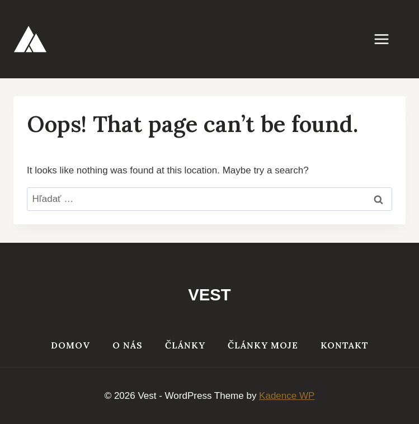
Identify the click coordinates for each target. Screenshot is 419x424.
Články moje (263, 345)
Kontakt (345, 345)
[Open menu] (387, 38)
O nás (127, 345)
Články (185, 345)
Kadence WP (286, 395)
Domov (70, 345)
